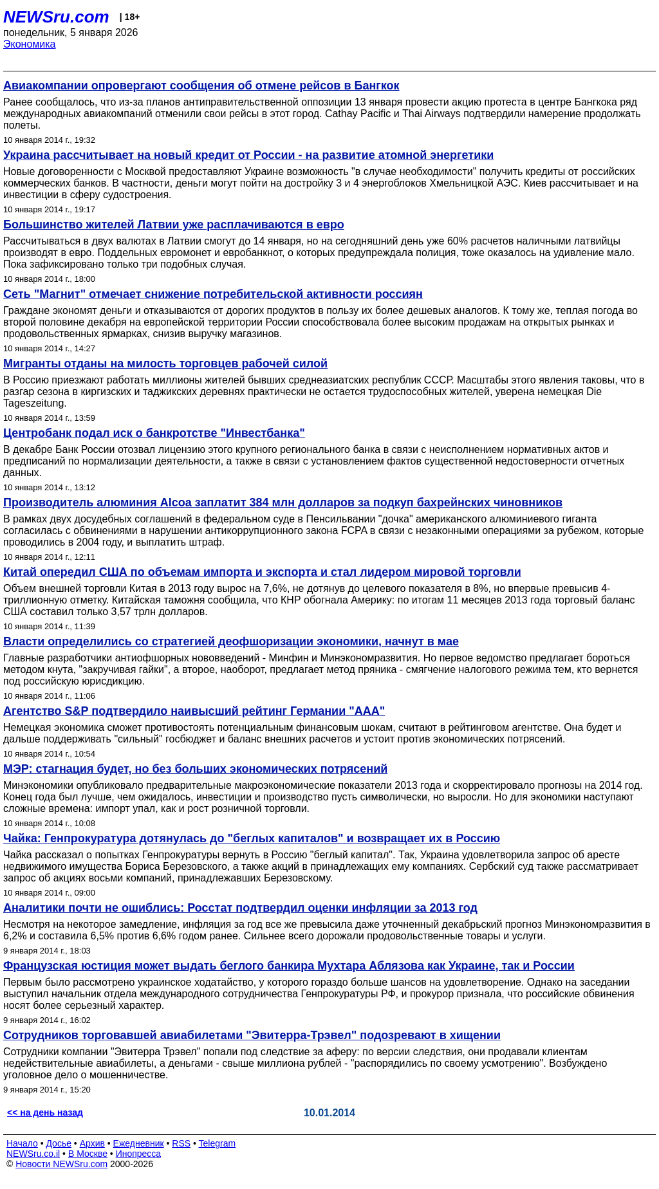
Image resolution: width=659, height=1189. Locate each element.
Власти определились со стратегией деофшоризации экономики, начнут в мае (231, 641)
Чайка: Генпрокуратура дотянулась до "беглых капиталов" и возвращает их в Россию (251, 838)
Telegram (217, 1143)
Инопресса (139, 1153)
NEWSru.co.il (33, 1153)
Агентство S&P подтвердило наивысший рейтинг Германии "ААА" (194, 711)
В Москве (87, 1153)
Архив (92, 1143)
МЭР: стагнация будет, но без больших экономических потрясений (195, 768)
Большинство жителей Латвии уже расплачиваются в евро (173, 224)
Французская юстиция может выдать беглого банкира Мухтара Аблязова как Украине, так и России (289, 965)
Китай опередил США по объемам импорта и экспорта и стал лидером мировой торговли (262, 572)
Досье (58, 1143)
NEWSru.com (56, 16)
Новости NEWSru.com (61, 1164)
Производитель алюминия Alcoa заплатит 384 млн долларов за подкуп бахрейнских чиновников (282, 502)
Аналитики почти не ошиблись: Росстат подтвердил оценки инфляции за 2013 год (240, 907)
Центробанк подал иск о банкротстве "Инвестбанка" (154, 433)
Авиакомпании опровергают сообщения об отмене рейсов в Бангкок (201, 85)
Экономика (29, 44)
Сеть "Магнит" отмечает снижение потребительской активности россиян (213, 294)
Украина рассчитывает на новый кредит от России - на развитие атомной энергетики (248, 155)
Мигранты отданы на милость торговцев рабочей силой (165, 363)
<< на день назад (45, 1112)
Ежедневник (138, 1143)
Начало (22, 1143)
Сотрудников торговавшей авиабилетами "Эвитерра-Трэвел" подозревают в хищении (252, 1035)
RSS (181, 1143)
